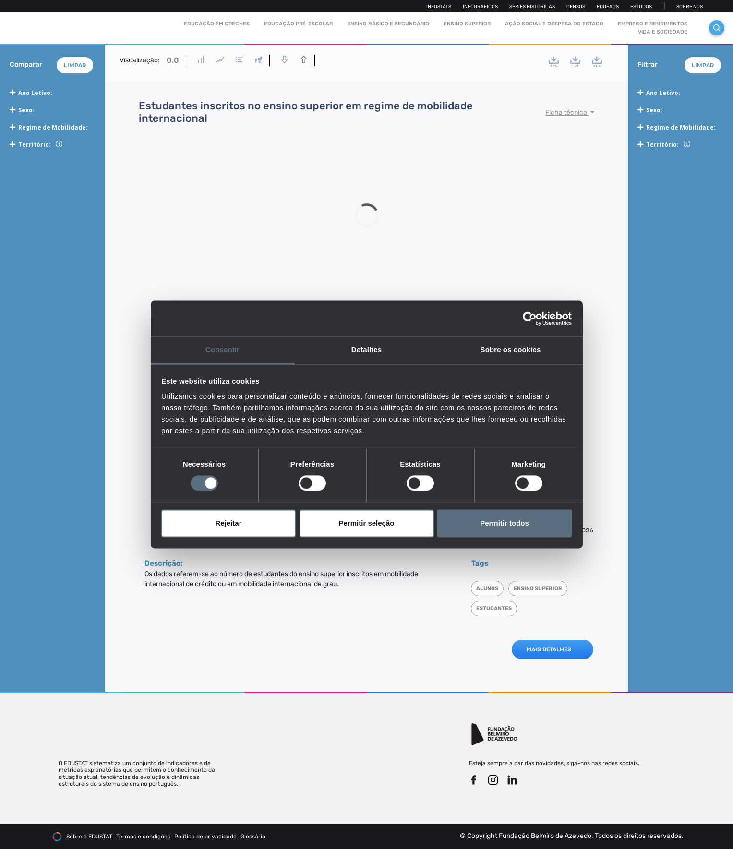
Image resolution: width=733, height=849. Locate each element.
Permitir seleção (367, 523)
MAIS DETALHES (549, 649)
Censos (575, 7)
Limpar (75, 65)
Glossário (252, 836)
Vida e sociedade (662, 32)
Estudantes (494, 608)
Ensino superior (538, 588)
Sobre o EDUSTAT (89, 836)
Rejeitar (228, 523)
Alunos (487, 588)
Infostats (438, 7)
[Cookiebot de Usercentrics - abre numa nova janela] (530, 318)
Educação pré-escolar (298, 24)
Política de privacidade (205, 836)
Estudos (641, 7)
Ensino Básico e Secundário (388, 24)
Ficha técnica (567, 112)
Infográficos (480, 7)
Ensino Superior (467, 24)
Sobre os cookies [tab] (511, 349)
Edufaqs (608, 7)
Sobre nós (689, 7)
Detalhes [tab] (366, 349)
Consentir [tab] (222, 349)
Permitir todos (504, 523)
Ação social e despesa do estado (554, 24)
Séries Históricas (532, 7)
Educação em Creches (217, 24)
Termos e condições (143, 836)
